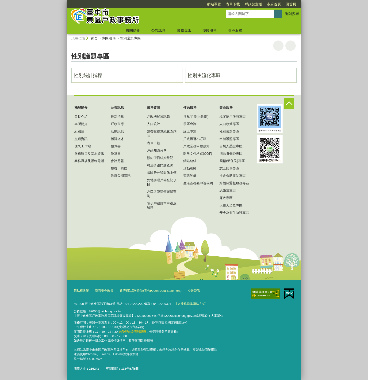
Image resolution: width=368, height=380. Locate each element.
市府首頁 (274, 4)
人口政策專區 (229, 124)
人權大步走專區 (230, 205)
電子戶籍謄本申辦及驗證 (161, 205)
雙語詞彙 (189, 175)
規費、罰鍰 (119, 168)
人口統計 (153, 124)
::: (64, 2)
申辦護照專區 (229, 139)
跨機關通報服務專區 (234, 183)
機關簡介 (133, 30)
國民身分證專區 (230, 153)
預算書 (116, 146)
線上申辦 (189, 131)
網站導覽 (214, 4)
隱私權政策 (81, 290)
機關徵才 (117, 139)
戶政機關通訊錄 (158, 116)
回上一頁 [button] (290, 46)
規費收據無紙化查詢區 (161, 133)
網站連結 (189, 161)
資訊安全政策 (104, 290)
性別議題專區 (130, 38)
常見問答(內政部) (195, 116)
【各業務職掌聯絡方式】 (191, 304)
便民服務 (210, 30)
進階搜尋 (292, 14)
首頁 (94, 38)
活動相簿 (189, 168)
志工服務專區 (229, 168)
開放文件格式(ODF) (197, 153)
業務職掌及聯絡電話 (89, 161)
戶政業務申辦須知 (196, 146)
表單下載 (233, 4)
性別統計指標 (88, 75)
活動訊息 (117, 131)
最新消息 (117, 116)
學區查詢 (189, 124)
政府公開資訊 (120, 175)
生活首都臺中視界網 (198, 183)
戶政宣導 (117, 124)
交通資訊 (81, 139)
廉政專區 (226, 198)
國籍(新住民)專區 (232, 161)
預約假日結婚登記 (160, 158)
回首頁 (291, 4)
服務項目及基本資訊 (89, 153)
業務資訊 (184, 30)
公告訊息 (158, 30)
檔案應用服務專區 (232, 116)
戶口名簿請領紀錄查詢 (161, 194)
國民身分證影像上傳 (161, 172)
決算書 (116, 153)
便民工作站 (82, 146)
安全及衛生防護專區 (234, 212)
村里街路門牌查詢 (160, 165)
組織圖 (79, 131)
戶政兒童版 (253, 4)
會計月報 (117, 161)
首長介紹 (81, 116)
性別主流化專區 (204, 75)
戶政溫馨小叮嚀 (194, 139)
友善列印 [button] (278, 46)
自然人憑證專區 (230, 146)
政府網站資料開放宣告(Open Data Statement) (150, 290)
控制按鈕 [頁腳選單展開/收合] (289, 103)
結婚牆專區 (227, 190)
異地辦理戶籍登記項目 (161, 182)
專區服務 (235, 30)
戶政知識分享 (157, 150)
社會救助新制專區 (232, 175)
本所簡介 (81, 124)
